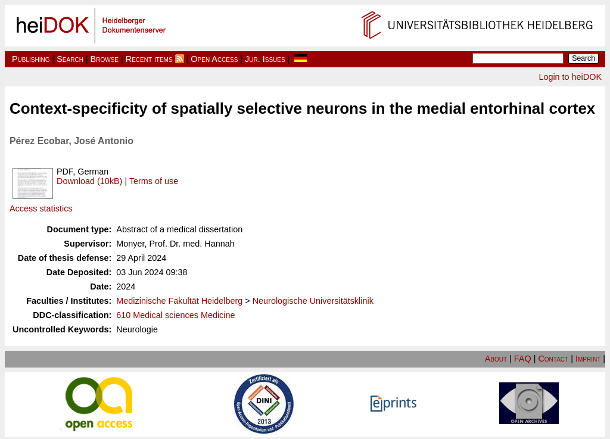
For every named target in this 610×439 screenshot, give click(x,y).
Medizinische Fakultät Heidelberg (179, 301)
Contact (553, 358)
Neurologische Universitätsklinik (313, 301)
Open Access (214, 59)
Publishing (31, 59)
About (496, 358)
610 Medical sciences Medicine (175, 315)
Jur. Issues (265, 59)
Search (70, 59)
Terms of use (153, 181)
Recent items (149, 59)
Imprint (587, 358)
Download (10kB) (89, 181)
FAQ (522, 358)
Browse (105, 59)
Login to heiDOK (570, 77)
